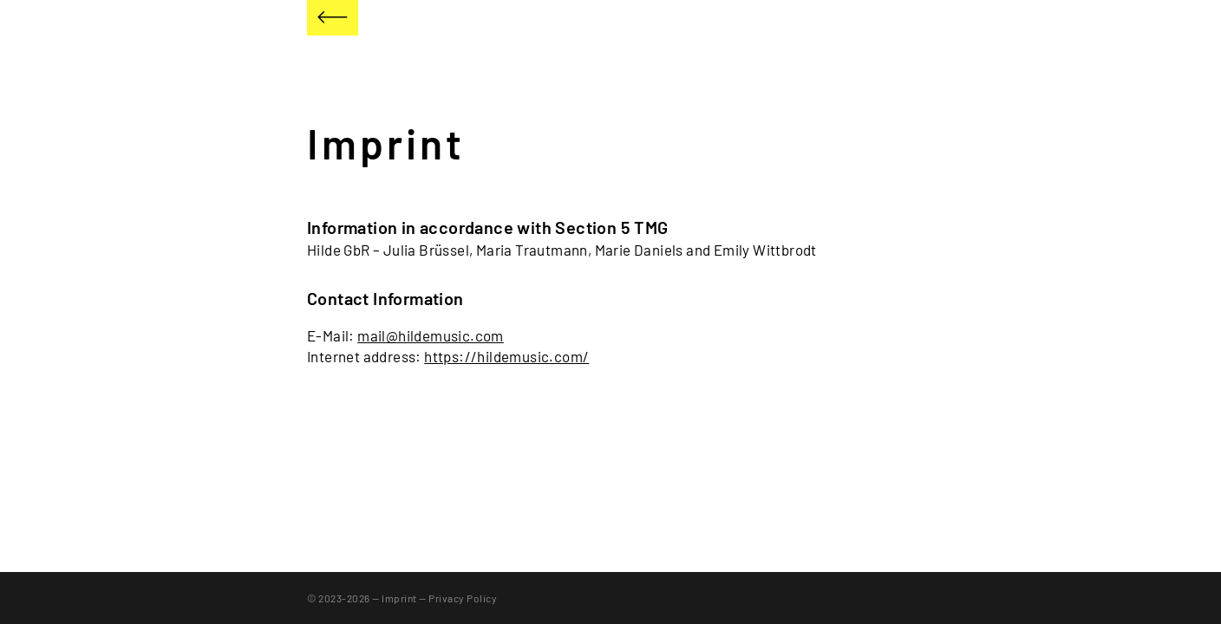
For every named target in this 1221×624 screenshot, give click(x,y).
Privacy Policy (462, 598)
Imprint (399, 598)
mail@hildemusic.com (430, 335)
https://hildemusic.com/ (506, 356)
